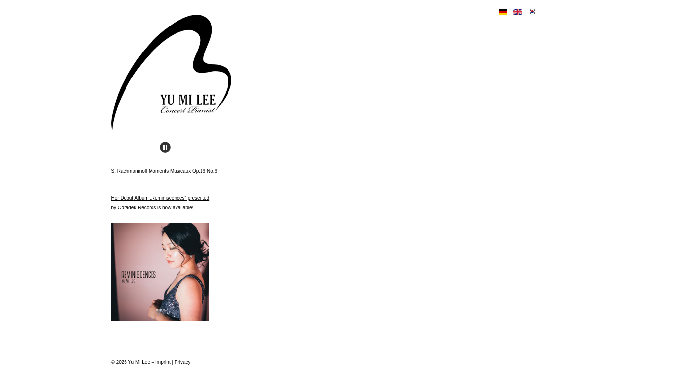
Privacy (183, 362)
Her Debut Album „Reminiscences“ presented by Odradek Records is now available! (160, 258)
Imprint (163, 362)
